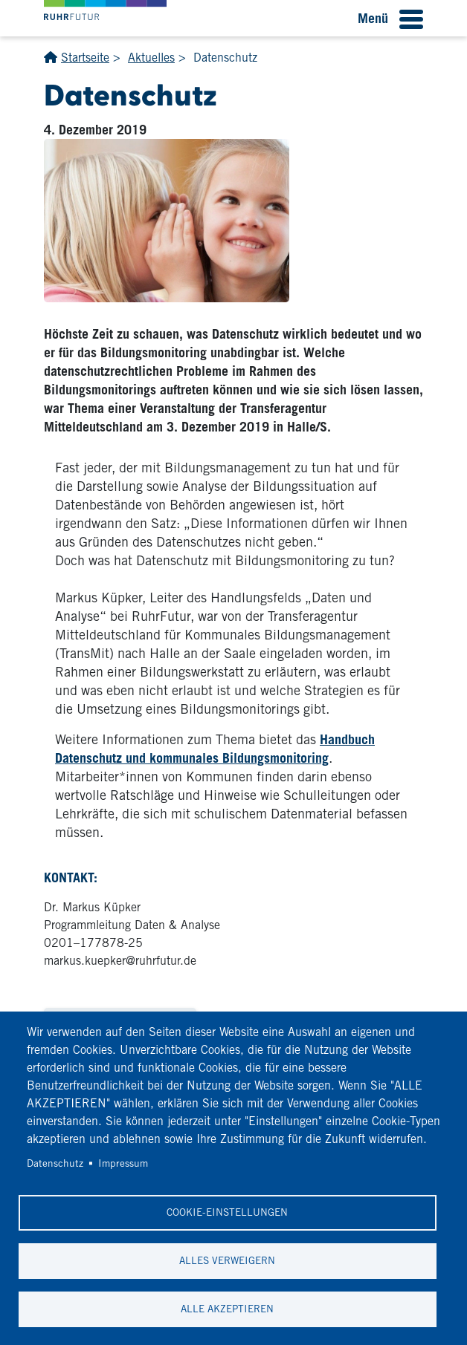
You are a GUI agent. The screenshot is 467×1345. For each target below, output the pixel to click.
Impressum (123, 1163)
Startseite (85, 58)
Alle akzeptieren (227, 1309)
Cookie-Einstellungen (227, 1212)
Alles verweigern (227, 1260)
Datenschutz (55, 1163)
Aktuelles (151, 58)
